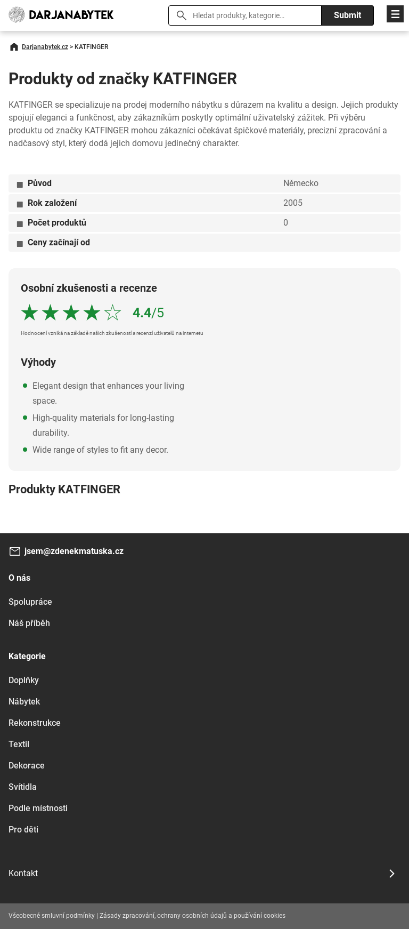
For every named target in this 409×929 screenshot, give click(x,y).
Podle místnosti (38, 808)
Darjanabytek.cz (45, 47)
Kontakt (23, 873)
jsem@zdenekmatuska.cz (74, 551)
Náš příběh (29, 623)
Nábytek (24, 701)
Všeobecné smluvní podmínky (52, 915)
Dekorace (27, 765)
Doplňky (24, 680)
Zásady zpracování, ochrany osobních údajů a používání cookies (192, 915)
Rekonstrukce (35, 723)
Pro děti (23, 829)
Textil (19, 744)
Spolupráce (30, 602)
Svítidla (23, 787)
